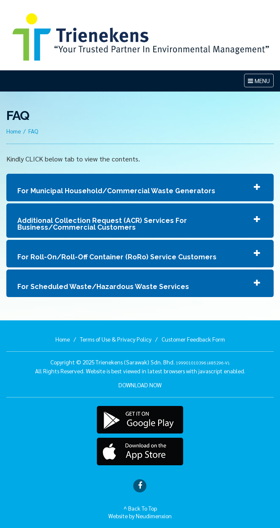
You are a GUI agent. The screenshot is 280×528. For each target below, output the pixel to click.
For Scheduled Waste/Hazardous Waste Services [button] (103, 287)
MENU (260, 81)
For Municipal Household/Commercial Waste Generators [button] (116, 191)
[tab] (140, 187)
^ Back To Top (140, 508)
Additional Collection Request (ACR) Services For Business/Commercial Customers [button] (102, 224)
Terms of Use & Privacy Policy (115, 339)
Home (13, 131)
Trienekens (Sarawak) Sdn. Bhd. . (163, 362)
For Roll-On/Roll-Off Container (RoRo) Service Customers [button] (117, 257)
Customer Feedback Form (193, 339)
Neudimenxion (154, 516)
